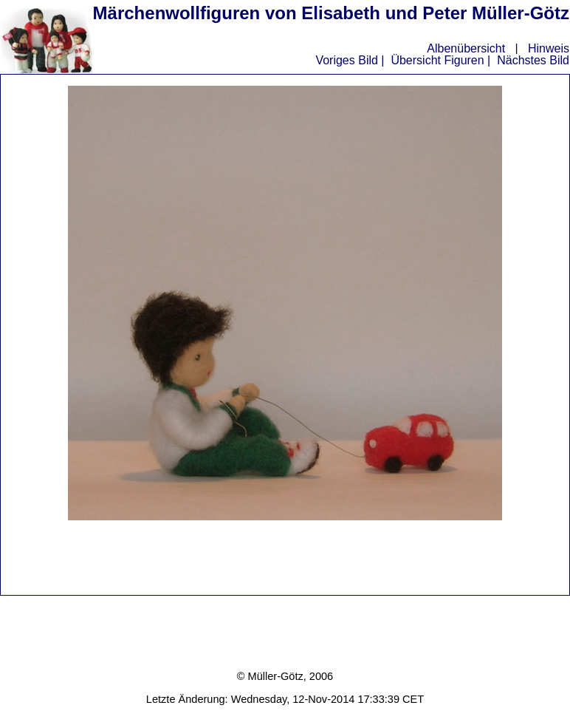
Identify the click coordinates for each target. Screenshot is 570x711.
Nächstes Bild (533, 60)
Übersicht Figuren (437, 60)
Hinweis (548, 48)
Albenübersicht (466, 48)
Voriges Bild (346, 60)
